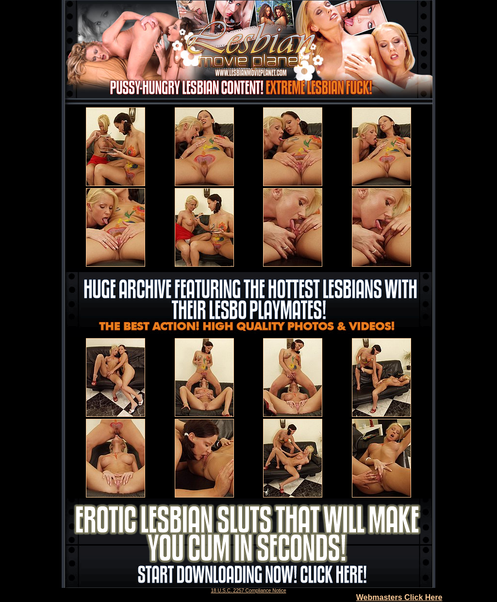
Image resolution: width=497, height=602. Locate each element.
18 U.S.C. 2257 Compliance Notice (248, 590)
